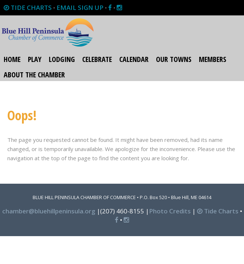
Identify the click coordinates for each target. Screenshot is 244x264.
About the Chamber (34, 75)
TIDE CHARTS (28, 7)
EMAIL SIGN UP (80, 7)
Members (212, 59)
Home (12, 59)
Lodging (62, 59)
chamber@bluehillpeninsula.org (48, 211)
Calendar (134, 59)
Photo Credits (170, 211)
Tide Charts (217, 211)
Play (34, 59)
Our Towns (174, 59)
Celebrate (97, 59)
